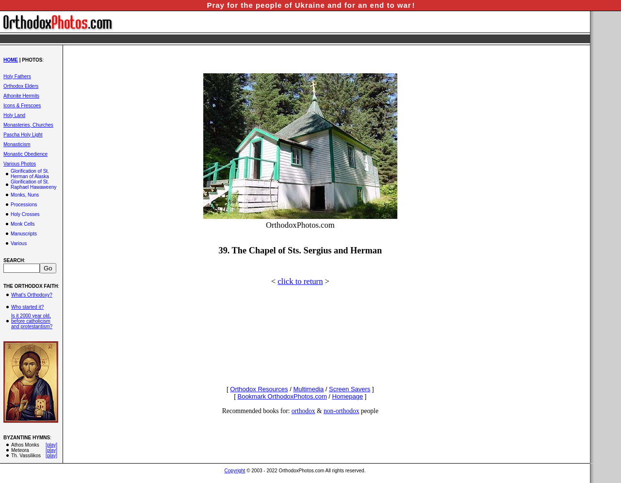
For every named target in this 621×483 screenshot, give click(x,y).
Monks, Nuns (25, 195)
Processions (24, 204)
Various (19, 243)
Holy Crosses (25, 214)
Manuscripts (24, 233)
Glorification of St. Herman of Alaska (30, 173)
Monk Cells (22, 224)
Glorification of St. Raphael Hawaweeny (34, 184)
